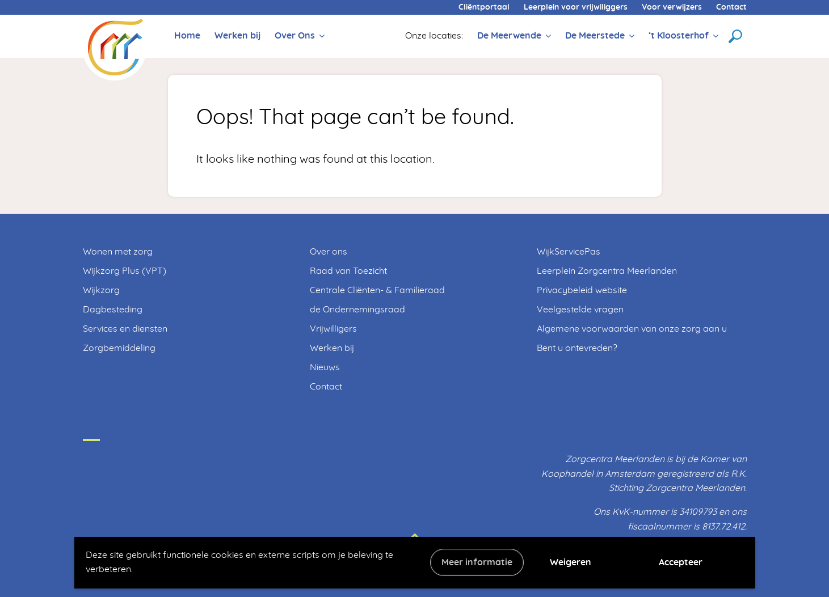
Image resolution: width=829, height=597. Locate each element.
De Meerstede (595, 35)
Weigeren (570, 562)
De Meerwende (509, 35)
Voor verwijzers (672, 7)
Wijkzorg (101, 290)
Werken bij (237, 35)
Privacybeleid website (582, 290)
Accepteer (680, 562)
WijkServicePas (568, 251)
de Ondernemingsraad (357, 309)
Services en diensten (125, 328)
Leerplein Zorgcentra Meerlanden (607, 271)
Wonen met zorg (118, 251)
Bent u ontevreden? (577, 348)
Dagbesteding (112, 309)
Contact (731, 7)
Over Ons (295, 35)
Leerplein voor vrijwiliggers (576, 7)
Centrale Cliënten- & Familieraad (377, 290)
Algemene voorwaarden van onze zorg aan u (632, 328)
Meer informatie (476, 562)
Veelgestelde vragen (580, 309)
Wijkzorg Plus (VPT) (124, 271)
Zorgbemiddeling (119, 348)
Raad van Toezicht (348, 271)
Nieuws (325, 367)
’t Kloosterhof (679, 35)
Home (187, 35)
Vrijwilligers (333, 328)
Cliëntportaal (484, 7)
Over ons (328, 251)
